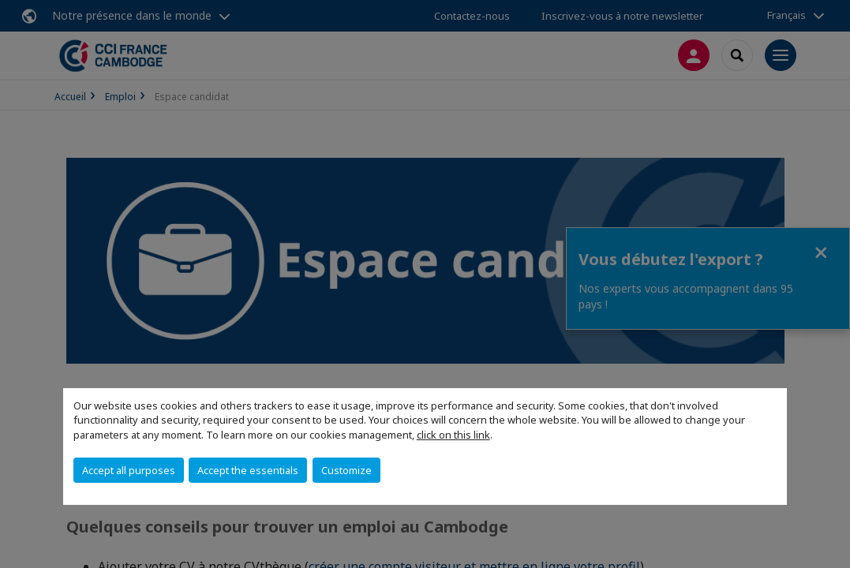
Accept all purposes (128, 470)
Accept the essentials (247, 470)
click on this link (453, 435)
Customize (346, 470)
